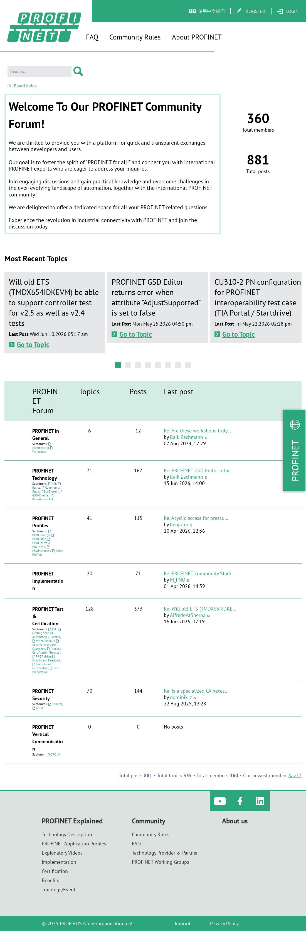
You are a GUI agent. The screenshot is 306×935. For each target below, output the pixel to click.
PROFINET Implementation (47, 580)
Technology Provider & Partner (165, 853)
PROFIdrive (41, 656)
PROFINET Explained (72, 821)
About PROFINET (197, 37)
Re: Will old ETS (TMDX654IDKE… (200, 609)
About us (235, 821)
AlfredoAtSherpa (188, 615)
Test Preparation (45, 670)
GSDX (37, 708)
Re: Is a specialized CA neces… (196, 691)
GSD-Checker (47, 493)
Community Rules (135, 37)
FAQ (92, 37)
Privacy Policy (224, 923)
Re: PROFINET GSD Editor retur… (198, 470)
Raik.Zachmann (186, 437)
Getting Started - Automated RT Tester (46, 633)
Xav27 (295, 775)
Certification (55, 871)
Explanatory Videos (62, 853)
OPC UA (53, 754)
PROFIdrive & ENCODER (41, 543)
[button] (118, 365)
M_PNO (177, 580)
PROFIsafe (43, 537)
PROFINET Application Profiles (74, 843)
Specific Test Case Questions (46, 645)
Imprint (183, 923)
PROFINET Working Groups (160, 862)
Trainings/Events (60, 889)
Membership (42, 446)
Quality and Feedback (46, 658)
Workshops (43, 450)
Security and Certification (42, 666)
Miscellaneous (43, 641)
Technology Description (67, 834)
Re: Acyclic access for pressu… (196, 518)
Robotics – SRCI (43, 497)
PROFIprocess (41, 549)
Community (148, 821)
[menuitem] (287, 11)
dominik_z (181, 697)
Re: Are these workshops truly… (197, 430)
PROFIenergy (42, 533)
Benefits (50, 880)
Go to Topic (33, 344)
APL (52, 484)
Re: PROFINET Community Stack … (200, 573)
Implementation (59, 862)
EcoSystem (49, 491)
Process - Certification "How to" (47, 650)
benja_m (179, 524)
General (55, 704)
